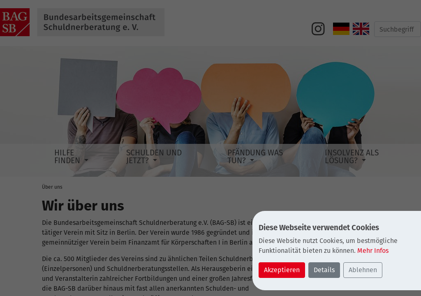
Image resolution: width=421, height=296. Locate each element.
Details (324, 270)
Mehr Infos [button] (373, 250)
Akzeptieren (282, 270)
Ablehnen (363, 270)
